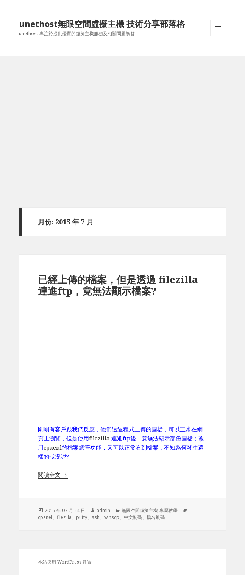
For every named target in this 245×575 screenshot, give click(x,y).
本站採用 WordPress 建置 (65, 562)
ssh (96, 517)
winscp (111, 517)
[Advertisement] (122, 113)
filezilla (99, 438)
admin (103, 510)
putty (81, 517)
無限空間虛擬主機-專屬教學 (150, 510)
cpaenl (53, 447)
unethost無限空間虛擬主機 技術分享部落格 (102, 23)
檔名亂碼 (156, 517)
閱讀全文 (53, 474)
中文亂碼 (133, 517)
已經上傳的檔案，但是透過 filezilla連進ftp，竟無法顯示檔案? (118, 285)
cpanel (45, 517)
